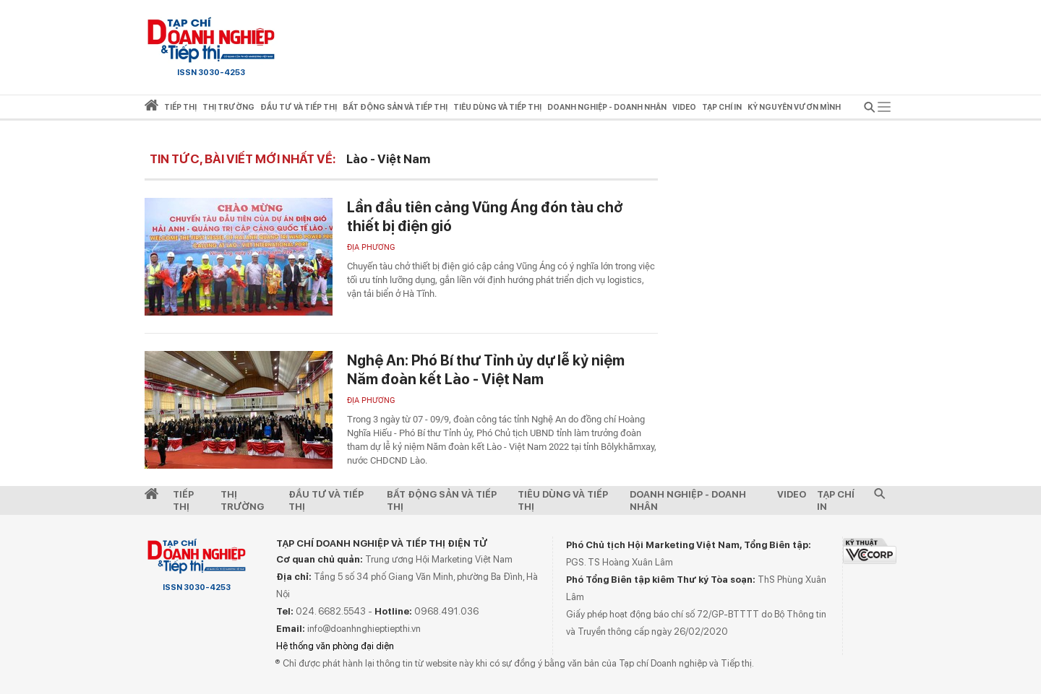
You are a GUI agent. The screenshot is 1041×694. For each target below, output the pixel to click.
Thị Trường (242, 500)
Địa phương (371, 247)
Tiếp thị (180, 107)
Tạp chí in (722, 107)
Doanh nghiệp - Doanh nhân (688, 500)
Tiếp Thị (183, 500)
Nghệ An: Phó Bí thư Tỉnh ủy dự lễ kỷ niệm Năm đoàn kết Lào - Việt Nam (486, 370)
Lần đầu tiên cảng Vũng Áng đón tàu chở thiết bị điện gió (485, 217)
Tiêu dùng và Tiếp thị (563, 500)
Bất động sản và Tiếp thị (442, 500)
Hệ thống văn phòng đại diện (335, 646)
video (684, 107)
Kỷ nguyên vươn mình (794, 107)
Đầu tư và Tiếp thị (326, 500)
